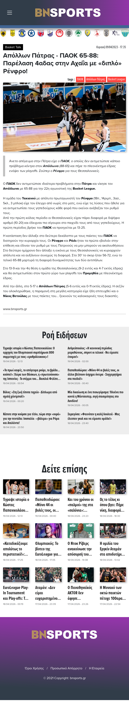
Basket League (116, 79)
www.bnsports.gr (15, 309)
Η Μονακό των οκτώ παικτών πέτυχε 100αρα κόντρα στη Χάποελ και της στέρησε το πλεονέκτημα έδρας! (111, 593)
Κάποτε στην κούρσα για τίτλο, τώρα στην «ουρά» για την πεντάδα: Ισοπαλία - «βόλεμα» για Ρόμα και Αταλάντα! (32, 418)
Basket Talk (13, 47)
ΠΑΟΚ (80, 79)
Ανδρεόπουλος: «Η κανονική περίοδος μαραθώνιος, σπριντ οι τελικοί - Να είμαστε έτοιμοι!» (93, 352)
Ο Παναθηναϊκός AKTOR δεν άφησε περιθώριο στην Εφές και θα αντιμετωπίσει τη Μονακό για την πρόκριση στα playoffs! (80, 593)
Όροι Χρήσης (34, 668)
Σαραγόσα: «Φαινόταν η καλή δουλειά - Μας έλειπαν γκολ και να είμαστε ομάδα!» (94, 416)
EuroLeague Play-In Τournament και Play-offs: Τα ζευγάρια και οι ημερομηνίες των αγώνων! (16, 593)
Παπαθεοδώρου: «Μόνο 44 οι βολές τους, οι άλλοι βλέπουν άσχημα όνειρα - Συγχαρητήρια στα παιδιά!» (95, 374)
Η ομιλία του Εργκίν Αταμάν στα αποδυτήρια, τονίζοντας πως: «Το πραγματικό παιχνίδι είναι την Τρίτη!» (113, 549)
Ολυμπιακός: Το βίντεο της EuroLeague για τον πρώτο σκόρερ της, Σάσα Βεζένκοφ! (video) (48, 549)
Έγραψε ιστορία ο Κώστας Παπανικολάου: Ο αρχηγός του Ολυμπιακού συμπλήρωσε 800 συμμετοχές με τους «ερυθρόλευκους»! (29, 352)
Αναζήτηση (123, 14)
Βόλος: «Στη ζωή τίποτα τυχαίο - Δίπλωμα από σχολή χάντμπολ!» (30, 394)
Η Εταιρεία (96, 668)
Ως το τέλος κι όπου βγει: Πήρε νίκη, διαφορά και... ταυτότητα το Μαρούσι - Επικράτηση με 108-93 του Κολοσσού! (112, 505)
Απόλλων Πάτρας (95, 79)
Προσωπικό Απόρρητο (66, 668)
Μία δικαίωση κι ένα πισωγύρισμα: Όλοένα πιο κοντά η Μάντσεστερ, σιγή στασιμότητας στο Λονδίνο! (95, 396)
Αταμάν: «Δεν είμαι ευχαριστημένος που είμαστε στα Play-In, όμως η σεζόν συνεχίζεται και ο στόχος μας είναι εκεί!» (48, 593)
